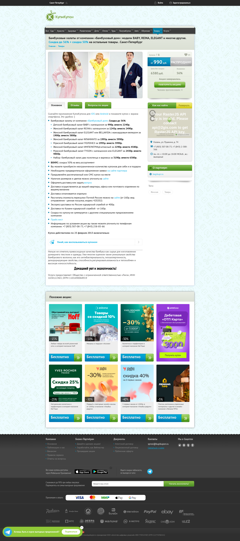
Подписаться (71, 531)
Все (47, 30)
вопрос (88, 182)
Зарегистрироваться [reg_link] (181, 3)
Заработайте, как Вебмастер (90, 447)
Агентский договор (124, 443)
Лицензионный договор (126, 447)
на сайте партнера (117, 170)
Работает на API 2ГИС (166, 134)
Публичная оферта (124, 451)
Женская (154, 192)
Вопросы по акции (98, 105)
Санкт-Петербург (57, 3)
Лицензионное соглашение (165, 135)
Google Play (100, 471)
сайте (106, 178)
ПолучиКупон (126, 30)
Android (104, 113)
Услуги (167, 30)
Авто (137, 30)
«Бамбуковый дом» (97, 120)
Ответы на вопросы (56, 458)
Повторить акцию (170, 84)
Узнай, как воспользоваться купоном (77, 242)
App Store (82, 471)
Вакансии (51, 451)
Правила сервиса (55, 455)
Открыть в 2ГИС (183, 134)
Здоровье (73, 30)
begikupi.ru (158, 174)
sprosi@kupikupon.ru (158, 443)
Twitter (188, 445)
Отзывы (75, 105)
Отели (106, 30)
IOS (93, 113)
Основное (56, 105)
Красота (61, 30)
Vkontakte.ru (184, 445)
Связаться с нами (156, 447)
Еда (53, 30)
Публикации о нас (56, 447)
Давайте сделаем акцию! (89, 443)
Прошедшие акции (86, 451)
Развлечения (86, 30)
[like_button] (186, 55)
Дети (97, 30)
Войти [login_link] (160, 3)
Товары (158, 30)
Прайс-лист (57, 219)
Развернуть (184, 105)
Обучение (146, 30)
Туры (114, 30)
